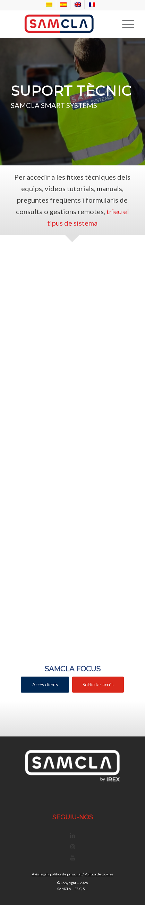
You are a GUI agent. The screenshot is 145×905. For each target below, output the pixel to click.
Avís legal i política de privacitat (57, 874)
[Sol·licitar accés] (98, 685)
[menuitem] (49, 4)
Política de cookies (99, 874)
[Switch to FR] (92, 4)
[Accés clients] (45, 685)
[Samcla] (60, 24)
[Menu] (124, 24)
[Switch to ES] (63, 4)
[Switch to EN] (78, 4)
